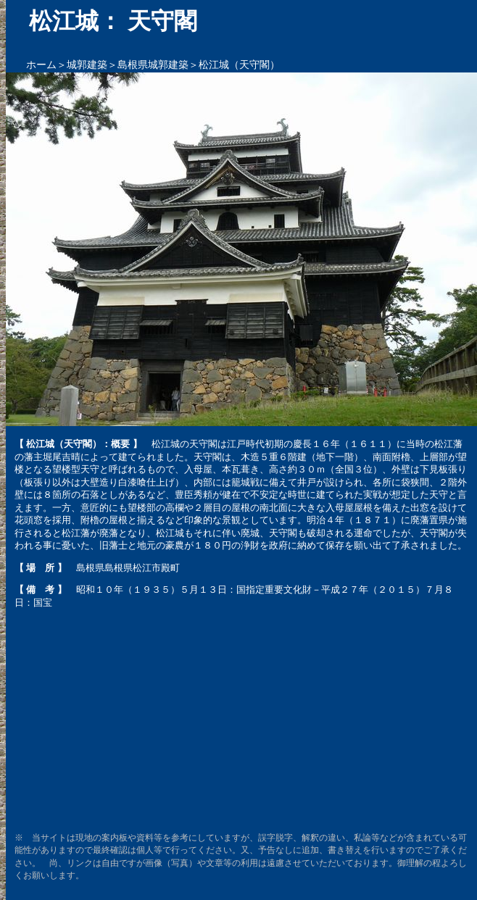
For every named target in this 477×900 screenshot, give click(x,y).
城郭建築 (87, 64)
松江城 (166, 443)
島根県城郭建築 (152, 64)
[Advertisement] (241, 720)
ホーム (41, 64)
